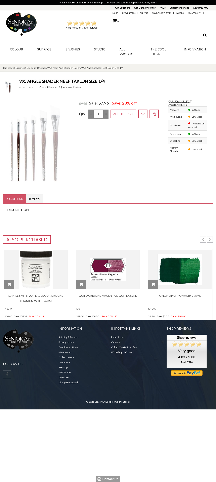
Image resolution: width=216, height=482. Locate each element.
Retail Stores (128, 13)
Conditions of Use (68, 347)
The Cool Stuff (158, 52)
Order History (66, 357)
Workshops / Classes (122, 352)
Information (195, 49)
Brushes (72, 49)
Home (115, 13)
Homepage (8, 67)
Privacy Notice (66, 342)
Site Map (63, 367)
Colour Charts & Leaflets (124, 347)
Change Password (68, 382)
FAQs (163, 7)
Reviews (35, 198)
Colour (16, 49)
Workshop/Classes (161, 13)
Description (14, 198)
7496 (85, 27)
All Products (128, 52)
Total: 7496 (187, 362)
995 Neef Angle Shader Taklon (64, 67)
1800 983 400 (200, 7)
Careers (144, 13)
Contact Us (64, 362)
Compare (63, 377)
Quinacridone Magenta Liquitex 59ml (108, 295)
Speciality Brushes (36, 67)
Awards (179, 13)
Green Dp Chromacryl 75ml (180, 295)
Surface (44, 49)
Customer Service (179, 7)
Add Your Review (72, 87)
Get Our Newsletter (145, 7)
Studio (99, 49)
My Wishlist (64, 372)
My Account (194, 13)
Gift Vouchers (122, 7)
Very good (186, 351)
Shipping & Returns (68, 337)
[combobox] (170, 35)
